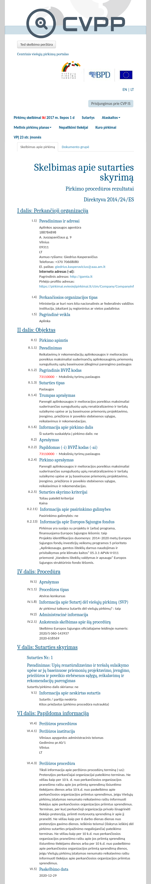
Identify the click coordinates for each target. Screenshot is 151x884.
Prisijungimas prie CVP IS (110, 103)
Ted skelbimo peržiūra (36, 44)
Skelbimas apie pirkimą (37, 147)
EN (125, 89)
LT (132, 89)
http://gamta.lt (81, 276)
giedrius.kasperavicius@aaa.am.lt (80, 266)
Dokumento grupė (75, 147)
